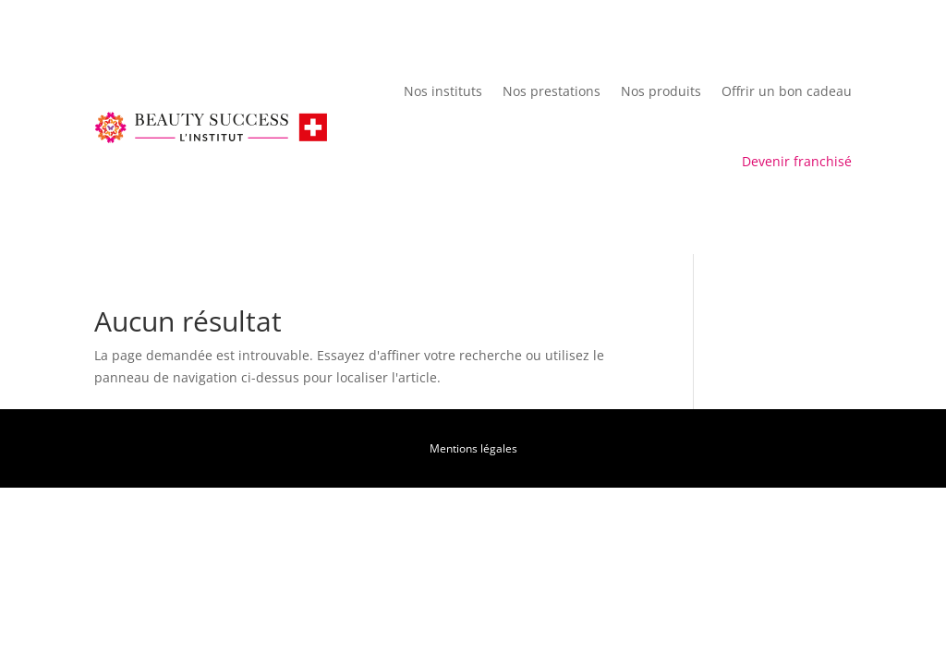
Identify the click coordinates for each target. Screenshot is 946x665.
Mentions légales (473, 448)
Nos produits (661, 91)
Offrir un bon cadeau (787, 91)
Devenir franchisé (797, 161)
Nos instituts (443, 91)
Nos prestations (551, 91)
